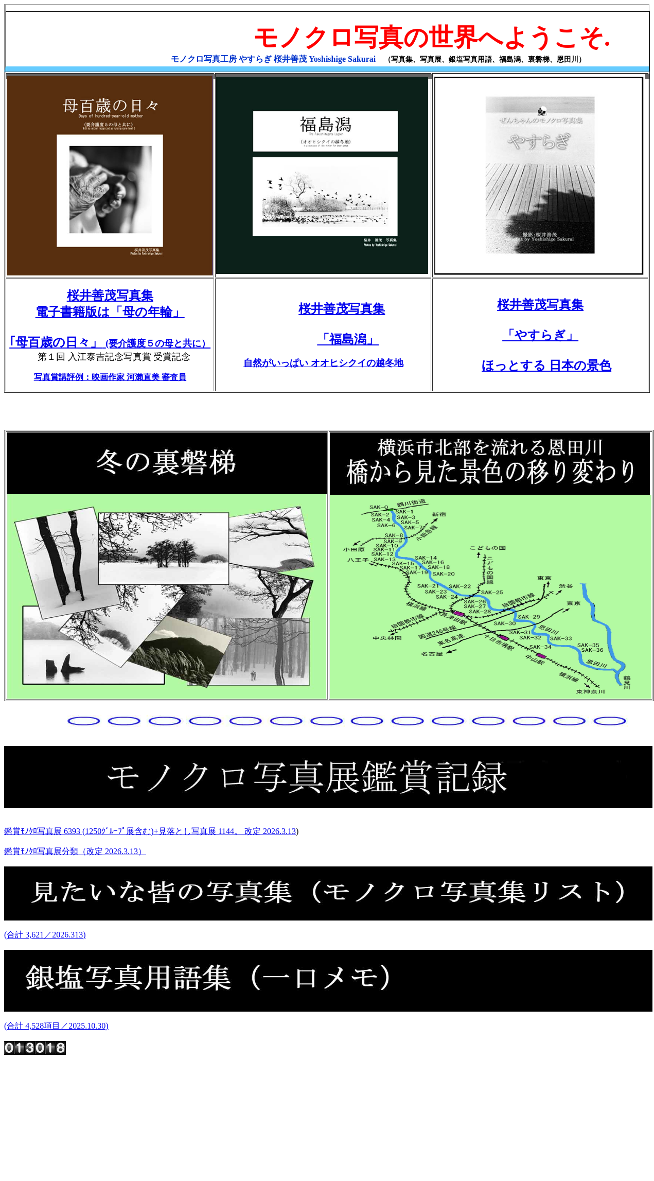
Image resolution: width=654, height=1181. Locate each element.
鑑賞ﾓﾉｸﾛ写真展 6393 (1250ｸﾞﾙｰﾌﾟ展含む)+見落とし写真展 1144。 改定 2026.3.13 (150, 831)
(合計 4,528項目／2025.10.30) (56, 1025)
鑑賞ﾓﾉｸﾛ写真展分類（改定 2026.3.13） (75, 851)
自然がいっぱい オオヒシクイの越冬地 (323, 363)
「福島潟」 (348, 339)
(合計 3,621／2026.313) (45, 934)
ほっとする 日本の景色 (546, 365)
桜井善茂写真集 (341, 309)
